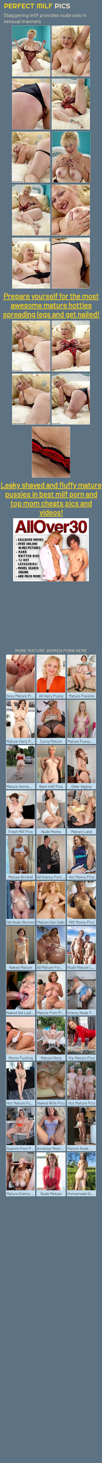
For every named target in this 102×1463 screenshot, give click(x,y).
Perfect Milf (37, 5)
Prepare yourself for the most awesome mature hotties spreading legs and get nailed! (51, 305)
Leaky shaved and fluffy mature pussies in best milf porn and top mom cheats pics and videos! (51, 498)
